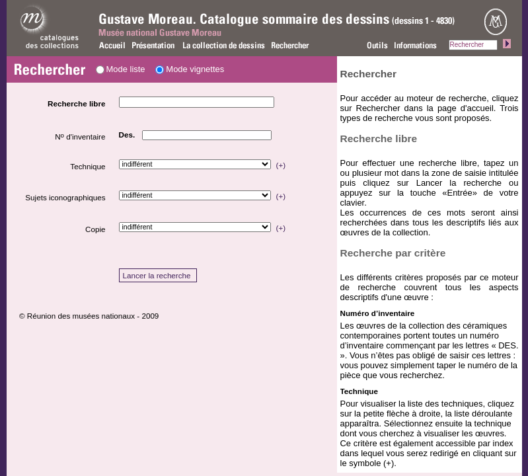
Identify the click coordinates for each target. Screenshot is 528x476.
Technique (87, 166)
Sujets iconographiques (65, 197)
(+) (281, 165)
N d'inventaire (80, 136)
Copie (95, 229)
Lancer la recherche (157, 275)
